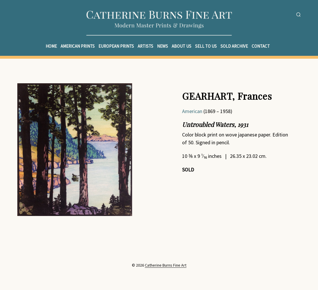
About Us (181, 46)
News (162, 46)
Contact (261, 46)
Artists (145, 46)
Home (51, 46)
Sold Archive (234, 46)
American (192, 111)
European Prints (116, 46)
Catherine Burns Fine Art (165, 265)
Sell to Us (206, 46)
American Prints (78, 46)
